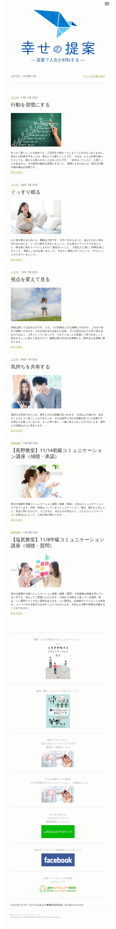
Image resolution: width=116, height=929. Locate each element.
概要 (11, 915)
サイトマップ (35, 915)
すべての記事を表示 (94, 76)
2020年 (15, 97)
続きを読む (17, 172)
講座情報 (16, 443)
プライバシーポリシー (22, 915)
